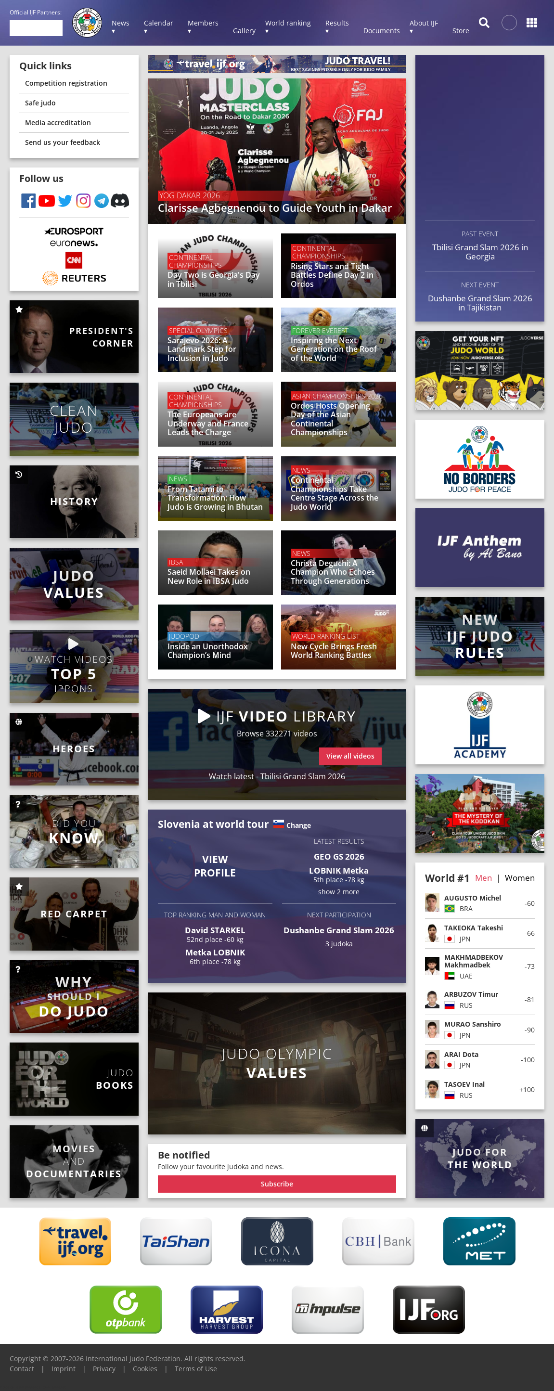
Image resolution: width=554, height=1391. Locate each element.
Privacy (104, 1368)
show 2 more (339, 891)
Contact (22, 1368)
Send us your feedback (62, 142)
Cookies (145, 1368)
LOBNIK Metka (339, 870)
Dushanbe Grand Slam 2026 (338, 930)
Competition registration (66, 83)
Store (460, 30)
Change (298, 825)
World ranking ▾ (288, 26)
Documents (381, 30)
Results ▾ (337, 26)
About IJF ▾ (424, 26)
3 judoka (339, 944)
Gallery (244, 30)
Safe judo (40, 102)
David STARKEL (215, 930)
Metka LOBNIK (215, 952)
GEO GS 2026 (339, 856)
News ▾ (120, 26)
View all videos (350, 755)
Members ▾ (203, 26)
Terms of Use (196, 1368)
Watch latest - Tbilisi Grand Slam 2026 (277, 776)
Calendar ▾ (158, 26)
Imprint (64, 1368)
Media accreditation (58, 122)
